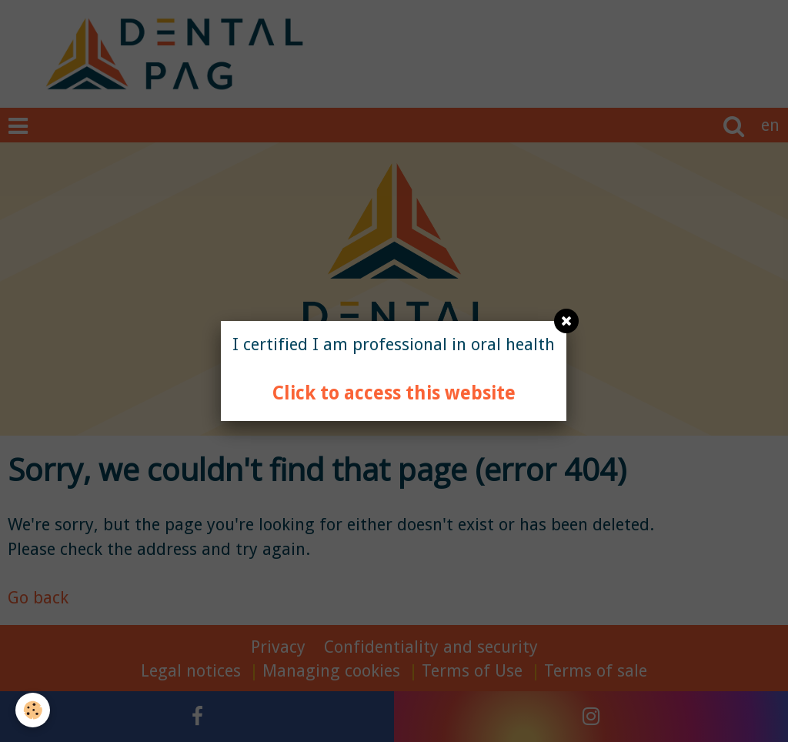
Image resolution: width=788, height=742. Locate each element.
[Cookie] (32, 710)
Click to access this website (394, 393)
